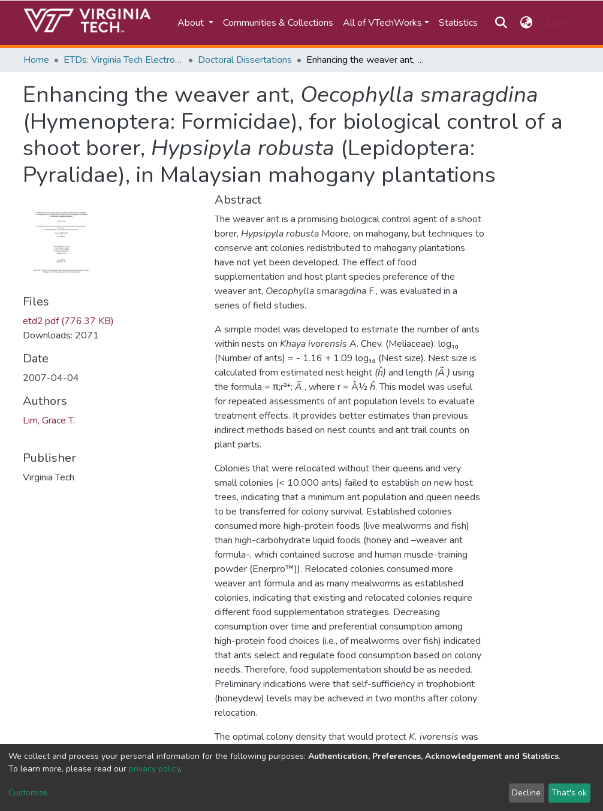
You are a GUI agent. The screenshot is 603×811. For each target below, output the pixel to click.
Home (36, 59)
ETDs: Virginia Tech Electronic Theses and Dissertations (123, 59)
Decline (526, 792)
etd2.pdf (68, 321)
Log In (559, 22)
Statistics (458, 22)
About (191, 22)
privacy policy (154, 768)
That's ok (569, 792)
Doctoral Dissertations (245, 59)
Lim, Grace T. (49, 420)
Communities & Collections (278, 22)
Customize (27, 792)
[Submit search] (500, 23)
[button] (526, 23)
